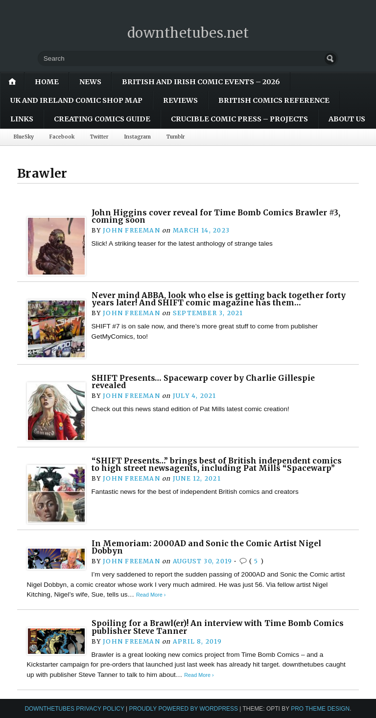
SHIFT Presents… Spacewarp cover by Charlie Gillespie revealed (203, 382)
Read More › (150, 595)
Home (47, 81)
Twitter (99, 137)
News (90, 81)
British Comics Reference (273, 100)
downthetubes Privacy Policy (74, 708)
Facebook (61, 137)
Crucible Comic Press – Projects (239, 119)
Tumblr (175, 137)
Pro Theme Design (320, 708)
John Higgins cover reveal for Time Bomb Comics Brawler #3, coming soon (216, 216)
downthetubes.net (188, 32)
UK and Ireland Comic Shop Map (76, 100)
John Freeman (131, 230)
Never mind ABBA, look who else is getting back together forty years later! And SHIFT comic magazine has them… (219, 299)
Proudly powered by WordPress (183, 708)
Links (21, 119)
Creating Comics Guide (102, 119)
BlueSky (24, 137)
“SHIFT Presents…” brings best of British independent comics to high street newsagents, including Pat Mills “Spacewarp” (217, 464)
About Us (347, 119)
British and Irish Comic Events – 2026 (201, 81)
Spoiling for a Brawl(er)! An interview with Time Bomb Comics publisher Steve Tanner (218, 627)
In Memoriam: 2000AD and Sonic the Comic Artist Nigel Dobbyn (206, 547)
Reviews (180, 100)
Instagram (137, 137)
